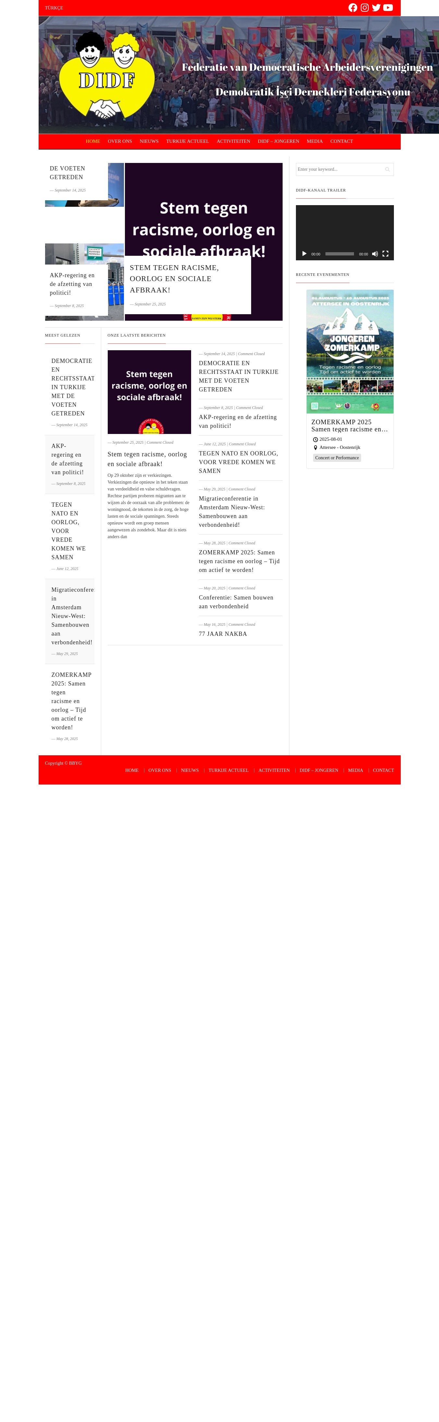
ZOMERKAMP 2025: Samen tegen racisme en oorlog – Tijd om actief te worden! (239, 561)
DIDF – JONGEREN (278, 141)
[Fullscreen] (385, 254)
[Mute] (375, 254)
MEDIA (315, 141)
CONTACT (342, 141)
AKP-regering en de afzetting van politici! (72, 284)
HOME (93, 141)
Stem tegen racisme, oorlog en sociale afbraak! (174, 279)
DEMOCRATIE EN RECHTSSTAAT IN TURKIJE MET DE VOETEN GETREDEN (73, 387)
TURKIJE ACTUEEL (187, 141)
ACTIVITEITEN (233, 141)
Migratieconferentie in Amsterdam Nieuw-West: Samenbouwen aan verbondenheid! (78, 616)
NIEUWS (149, 141)
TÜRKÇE (54, 8)
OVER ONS (120, 141)
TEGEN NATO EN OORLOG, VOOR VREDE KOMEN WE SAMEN (238, 462)
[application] (345, 232)
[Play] (304, 254)
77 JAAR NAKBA (223, 634)
